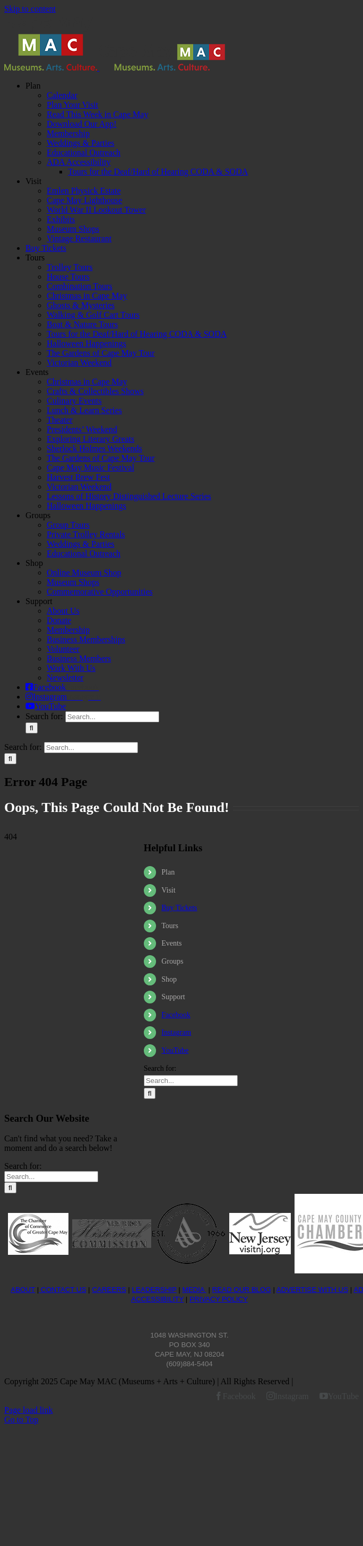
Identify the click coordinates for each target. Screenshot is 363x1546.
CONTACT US (62, 1290)
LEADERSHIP (154, 1290)
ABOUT (23, 1290)
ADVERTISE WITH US (312, 1290)
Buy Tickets (179, 908)
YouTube (174, 1050)
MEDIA (194, 1290)
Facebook (175, 1015)
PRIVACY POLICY (218, 1299)
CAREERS (109, 1290)
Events (171, 943)
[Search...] (112, 716)
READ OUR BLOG (241, 1290)
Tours (169, 926)
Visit (168, 890)
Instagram (176, 1032)
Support (173, 997)
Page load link (28, 1409)
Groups (172, 961)
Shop (169, 979)
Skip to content (30, 8)
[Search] (31, 727)
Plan (168, 872)
